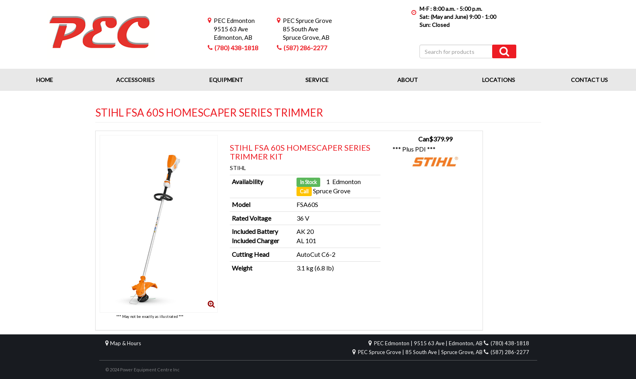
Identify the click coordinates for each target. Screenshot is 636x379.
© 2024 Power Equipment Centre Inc (142, 369)
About (407, 79)
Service (317, 79)
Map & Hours (125, 343)
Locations (498, 79)
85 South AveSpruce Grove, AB (307, 29)
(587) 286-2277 (305, 47)
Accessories (135, 79)
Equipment (226, 79)
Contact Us (589, 79)
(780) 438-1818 (236, 47)
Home (44, 79)
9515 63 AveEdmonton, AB (234, 29)
